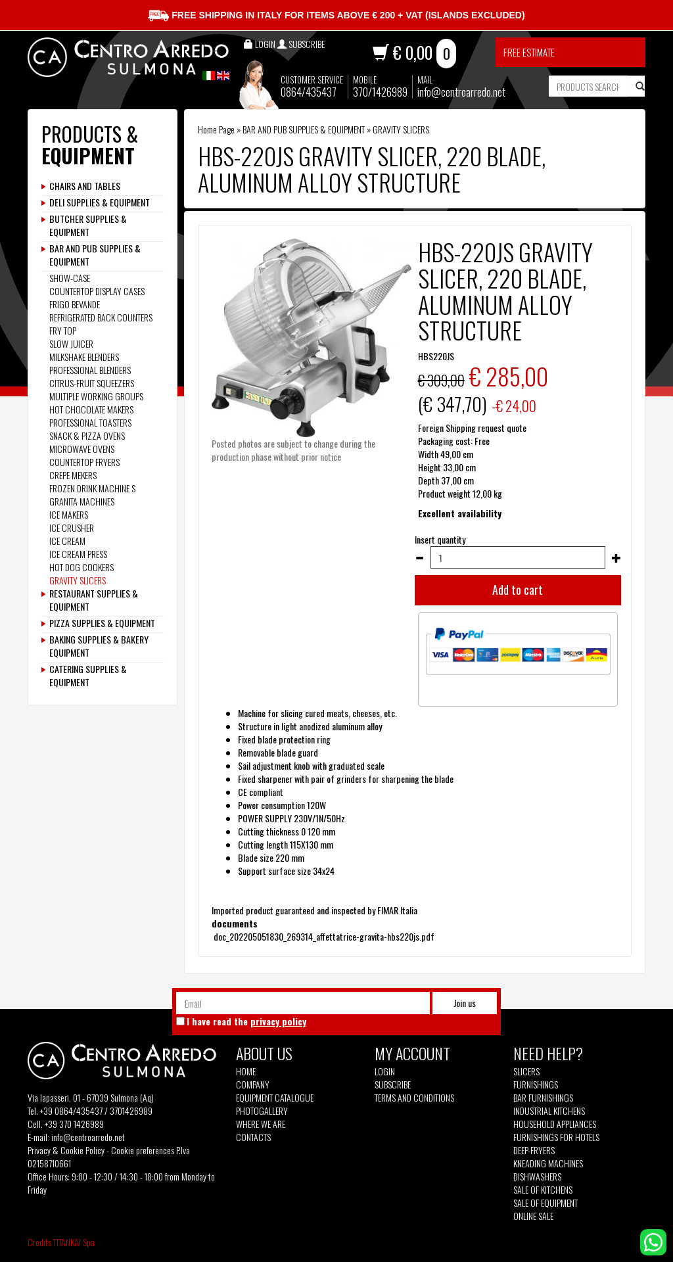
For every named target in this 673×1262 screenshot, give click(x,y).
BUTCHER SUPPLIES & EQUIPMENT (88, 225)
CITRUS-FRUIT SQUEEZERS (91, 383)
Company (252, 1084)
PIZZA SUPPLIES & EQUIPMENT (102, 623)
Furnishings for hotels (556, 1137)
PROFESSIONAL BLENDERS (90, 370)
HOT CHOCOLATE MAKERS (91, 409)
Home (246, 1071)
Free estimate (529, 52)
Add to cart (517, 589)
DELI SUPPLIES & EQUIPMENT (99, 202)
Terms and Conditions (414, 1097)
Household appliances (554, 1124)
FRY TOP (62, 330)
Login (385, 1071)
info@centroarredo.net (461, 91)
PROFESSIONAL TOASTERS (90, 422)
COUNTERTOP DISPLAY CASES (97, 291)
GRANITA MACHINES (81, 501)
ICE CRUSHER (71, 527)
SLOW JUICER (71, 343)
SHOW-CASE (69, 278)
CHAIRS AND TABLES (84, 186)
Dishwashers (537, 1176)
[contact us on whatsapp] (653, 1241)
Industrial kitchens (549, 1110)
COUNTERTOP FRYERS (84, 462)
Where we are (260, 1124)
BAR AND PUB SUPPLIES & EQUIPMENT (304, 129)
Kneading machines (548, 1163)
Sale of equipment (545, 1202)
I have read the (246, 1021)
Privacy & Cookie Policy (66, 1150)
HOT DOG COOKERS (81, 567)
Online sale (533, 1216)
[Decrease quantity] (419, 558)
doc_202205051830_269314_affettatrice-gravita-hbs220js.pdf (323, 936)
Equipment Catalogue (274, 1097)
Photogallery (262, 1110)
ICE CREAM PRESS (78, 554)
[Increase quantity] (616, 558)
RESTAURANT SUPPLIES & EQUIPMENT (93, 600)
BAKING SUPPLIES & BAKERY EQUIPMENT (99, 646)
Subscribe (393, 1084)
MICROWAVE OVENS (81, 449)
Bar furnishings (543, 1097)
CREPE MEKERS (73, 475)
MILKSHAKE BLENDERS (84, 356)
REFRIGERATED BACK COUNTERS (100, 317)
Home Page (216, 129)
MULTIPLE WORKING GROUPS (96, 396)
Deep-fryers (534, 1150)
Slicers (526, 1071)
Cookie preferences (142, 1150)
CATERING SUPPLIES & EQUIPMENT (88, 676)
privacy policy (278, 1021)
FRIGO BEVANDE (74, 304)
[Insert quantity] (517, 557)
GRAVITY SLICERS (401, 129)
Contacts (253, 1137)
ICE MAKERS (68, 514)
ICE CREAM (67, 541)
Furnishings (535, 1084)
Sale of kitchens (542, 1189)
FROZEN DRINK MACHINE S (92, 488)
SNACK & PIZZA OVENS (87, 435)
